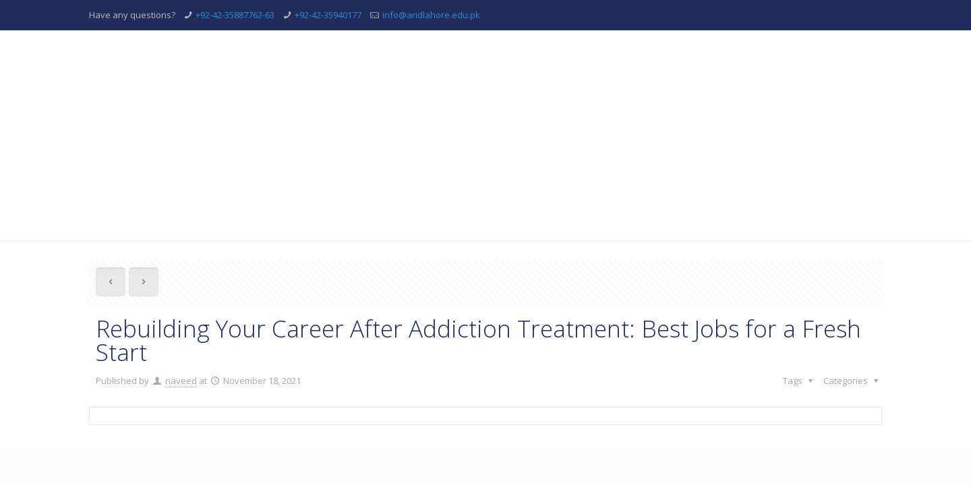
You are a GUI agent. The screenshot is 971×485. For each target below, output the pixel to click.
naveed (181, 381)
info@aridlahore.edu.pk (431, 15)
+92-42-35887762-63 (235, 15)
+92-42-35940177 (328, 15)
